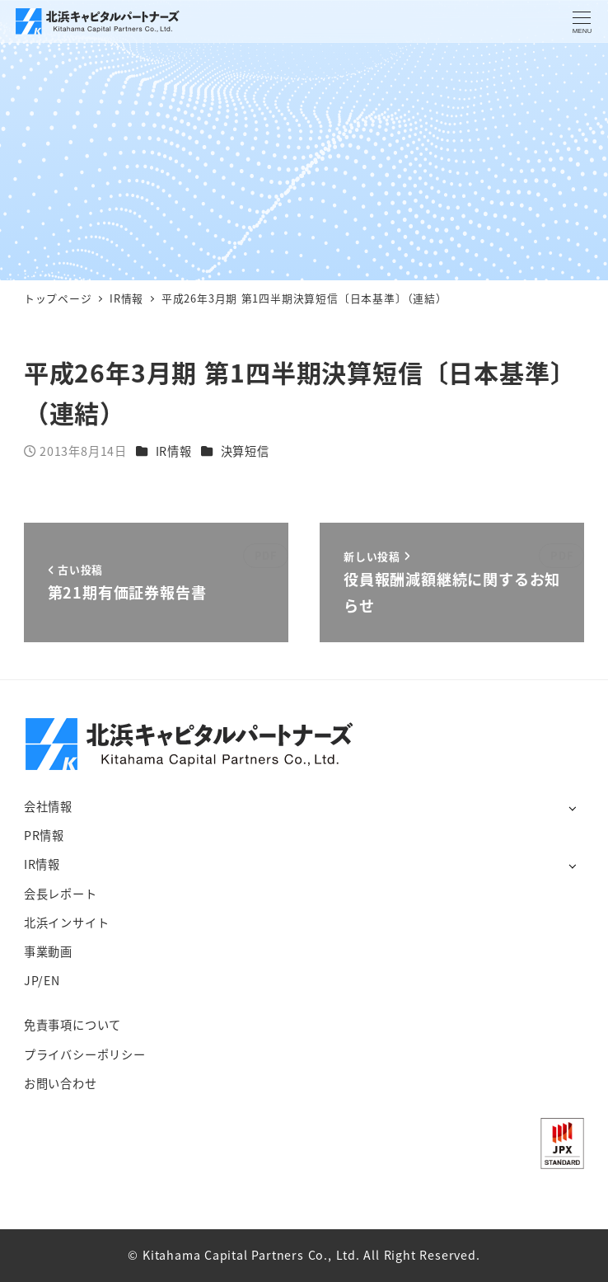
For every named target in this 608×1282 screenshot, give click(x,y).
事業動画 (48, 951)
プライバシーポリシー (85, 1054)
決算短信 (245, 451)
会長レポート (60, 893)
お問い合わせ (60, 1083)
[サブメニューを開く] (572, 807)
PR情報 (44, 835)
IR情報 (174, 451)
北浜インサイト (67, 922)
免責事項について (72, 1025)
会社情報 (48, 806)
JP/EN (42, 980)
